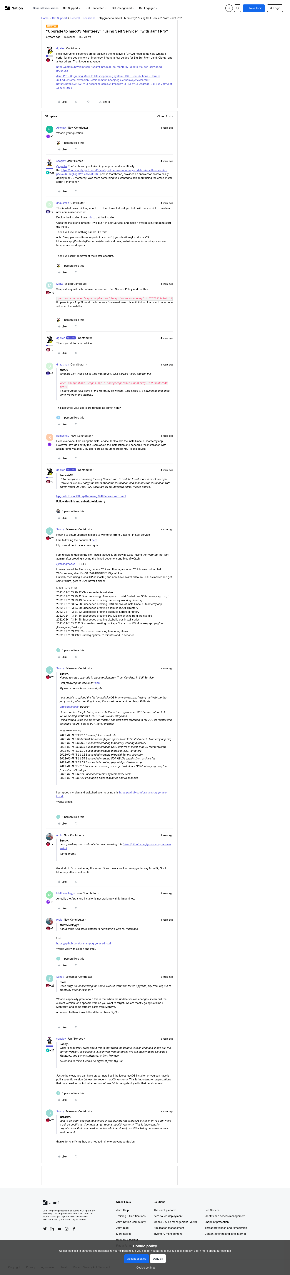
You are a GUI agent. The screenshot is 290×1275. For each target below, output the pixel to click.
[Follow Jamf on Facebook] (74, 1229)
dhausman (62, 202)
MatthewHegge (65, 893)
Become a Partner (127, 1239)
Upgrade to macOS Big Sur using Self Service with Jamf (91, 496)
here (94, 540)
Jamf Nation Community (131, 1221)
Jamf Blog (122, 1227)
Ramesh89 (62, 435)
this (90, 217)
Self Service (212, 1210)
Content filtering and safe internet (225, 1233)
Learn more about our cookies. (213, 1250)
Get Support (72, 8)
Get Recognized (123, 8)
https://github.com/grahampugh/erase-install (83, 943)
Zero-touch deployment (168, 1216)
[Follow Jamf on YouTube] (59, 1229)
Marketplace (123, 1233)
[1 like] (70, 143)
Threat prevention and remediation (226, 1227)
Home (45, 18)
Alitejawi (61, 127)
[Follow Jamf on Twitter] (45, 1228)
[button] (254, 8)
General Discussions (46, 8)
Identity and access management (225, 1216)
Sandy (60, 529)
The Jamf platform (165, 1210)
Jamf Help (122, 1210)
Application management (169, 1227)
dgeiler (60, 48)
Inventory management (168, 1233)
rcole (59, 835)
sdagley (61, 160)
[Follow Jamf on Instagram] (67, 1229)
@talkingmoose (65, 563)
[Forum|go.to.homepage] (14, 8)
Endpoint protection (217, 1221)
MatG (59, 283)
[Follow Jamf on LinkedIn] (52, 1229)
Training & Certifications (131, 1216)
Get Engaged (148, 8)
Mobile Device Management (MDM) (175, 1221)
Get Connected (96, 8)
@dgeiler (61, 166)
